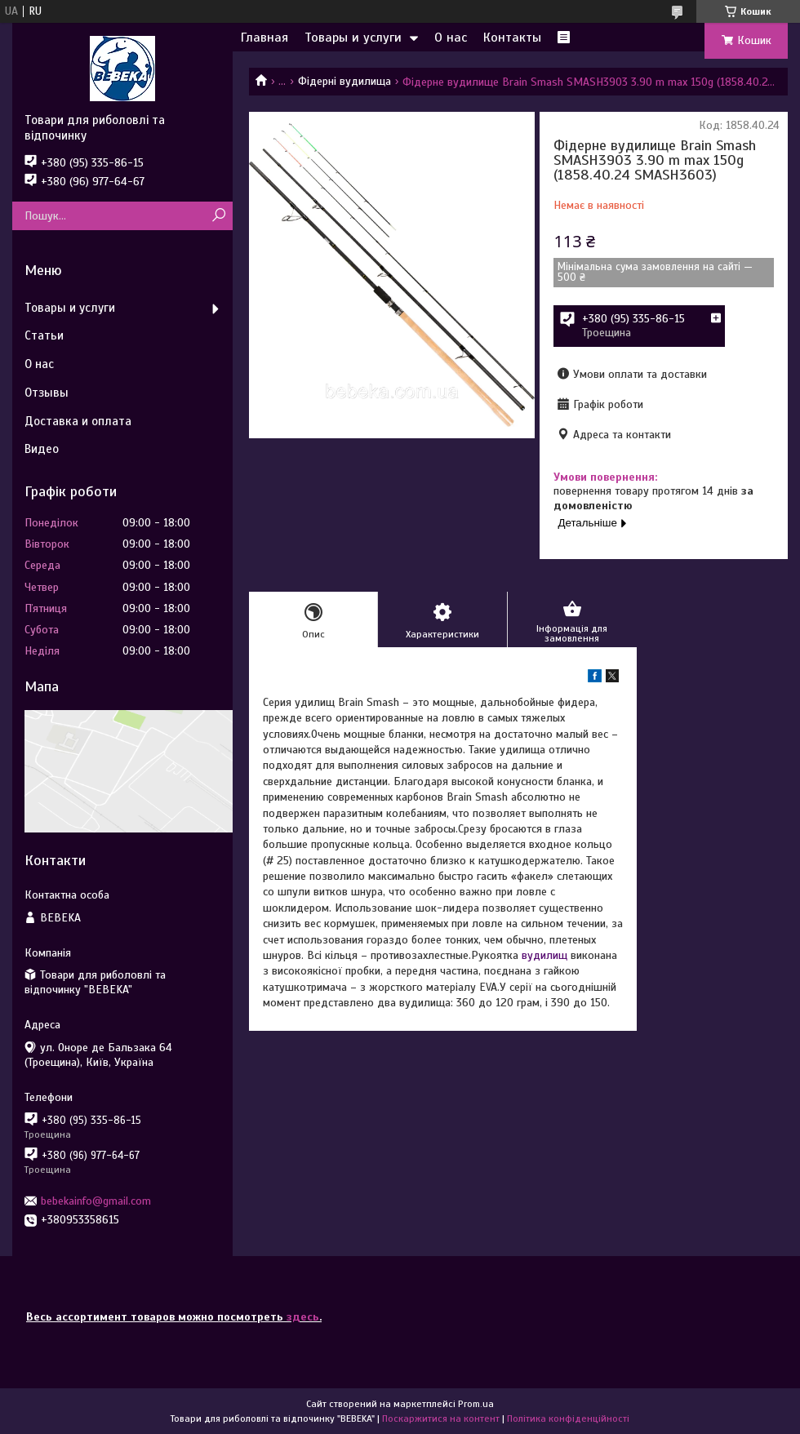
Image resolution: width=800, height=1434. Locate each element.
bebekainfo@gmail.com (96, 1201)
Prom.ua (476, 1404)
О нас (450, 37)
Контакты (512, 37)
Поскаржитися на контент (441, 1418)
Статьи (44, 335)
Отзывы (46, 392)
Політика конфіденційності (568, 1418)
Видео (41, 449)
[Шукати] (218, 216)
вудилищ (544, 955)
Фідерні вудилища (344, 81)
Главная (264, 37)
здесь (303, 1317)
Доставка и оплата (77, 421)
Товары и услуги (353, 37)
